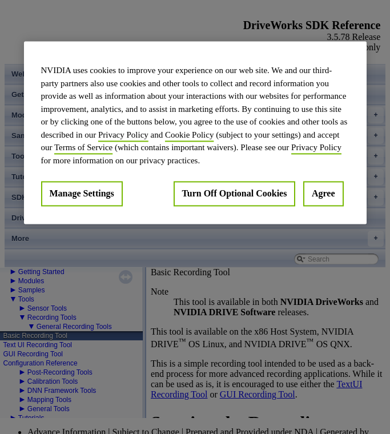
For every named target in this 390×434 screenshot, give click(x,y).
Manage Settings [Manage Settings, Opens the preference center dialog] (82, 193)
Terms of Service (83, 147)
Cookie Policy (189, 134)
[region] (195, 132)
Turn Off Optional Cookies (234, 193)
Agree (323, 193)
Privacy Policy (123, 134)
